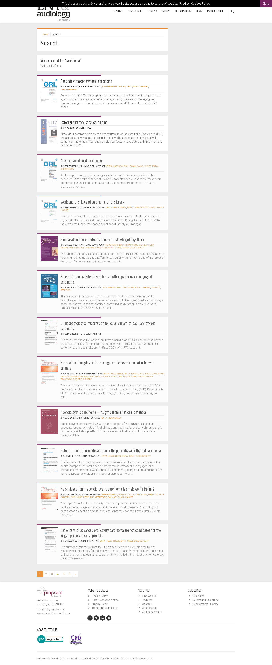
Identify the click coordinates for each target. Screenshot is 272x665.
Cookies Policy (200, 3)
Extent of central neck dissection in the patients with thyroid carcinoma (111, 450)
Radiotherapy (140, 86)
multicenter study (144, 245)
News (199, 11)
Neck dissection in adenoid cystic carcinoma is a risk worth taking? (108, 489)
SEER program (109, 494)
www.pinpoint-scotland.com (53, 613)
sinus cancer (137, 247)
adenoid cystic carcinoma (132, 494)
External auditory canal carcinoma (84, 122)
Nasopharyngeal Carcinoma (118, 287)
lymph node (76, 497)
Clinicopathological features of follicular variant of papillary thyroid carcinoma (108, 325)
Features (119, 11)
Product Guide (215, 11)
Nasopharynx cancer (114, 86)
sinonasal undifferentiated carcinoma (107, 247)
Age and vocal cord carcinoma (81, 160)
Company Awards (152, 611)
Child (129, 86)
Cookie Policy (100, 595)
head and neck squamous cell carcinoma (107, 376)
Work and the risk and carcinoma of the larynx (92, 202)
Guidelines (198, 595)
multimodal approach (73, 247)
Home (46, 34)
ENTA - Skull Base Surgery (136, 456)
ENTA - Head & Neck (116, 207)
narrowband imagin (142, 376)
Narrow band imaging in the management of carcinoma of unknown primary (107, 365)
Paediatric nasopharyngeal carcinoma (86, 81)
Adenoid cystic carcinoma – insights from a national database (104, 412)
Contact (146, 603)
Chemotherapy (69, 89)
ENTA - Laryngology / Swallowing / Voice (129, 166)
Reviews (152, 11)
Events (166, 11)
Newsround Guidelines (205, 599)
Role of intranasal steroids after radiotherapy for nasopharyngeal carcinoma (106, 279)
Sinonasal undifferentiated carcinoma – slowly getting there (102, 239)
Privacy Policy (100, 603)
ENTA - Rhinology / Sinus (137, 373)
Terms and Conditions (104, 607)
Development (136, 11)
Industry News (183, 11)
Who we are (149, 595)
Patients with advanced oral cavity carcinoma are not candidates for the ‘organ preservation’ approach (111, 532)
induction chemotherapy (119, 245)
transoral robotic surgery (76, 379)
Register (147, 599)
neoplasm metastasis (95, 497)
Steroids (65, 290)
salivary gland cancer (120, 497)
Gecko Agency (143, 658)
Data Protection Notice (105, 599)
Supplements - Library (205, 603)
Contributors (149, 607)
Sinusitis (155, 287)
